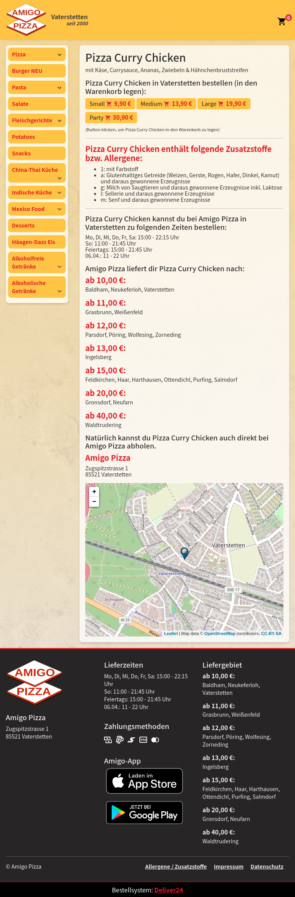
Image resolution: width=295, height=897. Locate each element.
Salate (20, 103)
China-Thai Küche (37, 173)
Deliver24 (168, 889)
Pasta (37, 87)
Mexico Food (37, 209)
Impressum (229, 866)
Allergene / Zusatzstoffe (176, 866)
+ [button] (94, 491)
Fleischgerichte (37, 120)
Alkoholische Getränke (37, 287)
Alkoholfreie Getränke (37, 262)
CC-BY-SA (271, 633)
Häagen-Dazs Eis (33, 242)
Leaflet (170, 633)
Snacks (21, 153)
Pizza (37, 54)
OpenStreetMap (219, 633)
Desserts (23, 225)
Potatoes (23, 136)
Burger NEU (27, 70)
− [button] (94, 501)
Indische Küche (37, 192)
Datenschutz (266, 866)
